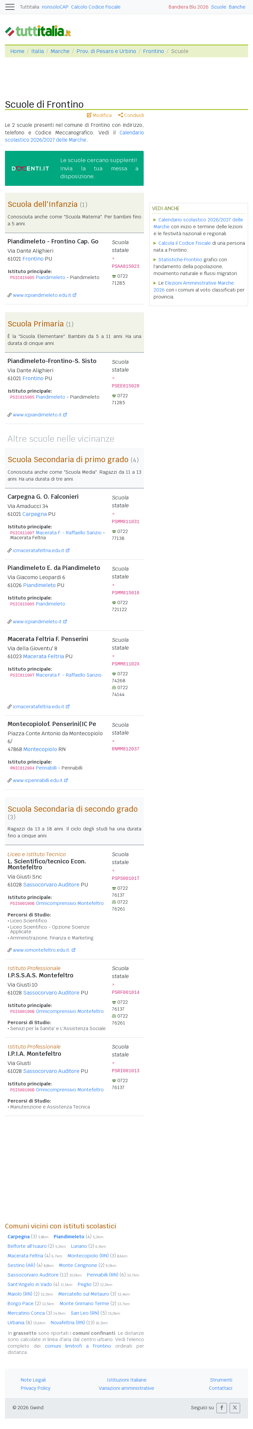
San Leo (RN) (95, 1313)
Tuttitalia (29, 7)
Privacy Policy (35, 1388)
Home (17, 51)
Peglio (95, 1284)
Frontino (153, 51)
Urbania (26, 1323)
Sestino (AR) (31, 1265)
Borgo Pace (31, 1303)
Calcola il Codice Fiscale (184, 243)
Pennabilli (46, 768)
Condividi (131, 115)
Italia (37, 51)
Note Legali (33, 1380)
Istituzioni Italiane (127, 1380)
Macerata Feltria (43, 656)
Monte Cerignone (87, 1265)
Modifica (99, 115)
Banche (237, 7)
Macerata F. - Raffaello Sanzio (68, 533)
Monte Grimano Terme (95, 1303)
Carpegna (34, 514)
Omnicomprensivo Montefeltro (70, 903)
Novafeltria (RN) (79, 1323)
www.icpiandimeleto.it (37, 415)
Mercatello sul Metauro (94, 1294)
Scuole (218, 7)
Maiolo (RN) (30, 1294)
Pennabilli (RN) (113, 1275)
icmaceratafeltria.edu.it (38, 550)
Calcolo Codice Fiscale (96, 7)
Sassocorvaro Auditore (51, 884)
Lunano (88, 1246)
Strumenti (221, 1380)
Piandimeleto (50, 277)
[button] (221, 1408)
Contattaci (220, 1388)
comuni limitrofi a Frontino (78, 1346)
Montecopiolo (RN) (97, 1256)
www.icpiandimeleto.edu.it (42, 295)
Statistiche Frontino (180, 260)
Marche (60, 51)
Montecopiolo (40, 749)
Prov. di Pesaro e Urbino (106, 51)
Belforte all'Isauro (37, 1246)
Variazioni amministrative (126, 1388)
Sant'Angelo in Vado (40, 1284)
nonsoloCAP (55, 7)
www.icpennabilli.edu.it (38, 780)
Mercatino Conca (37, 1313)
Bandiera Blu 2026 (189, 7)
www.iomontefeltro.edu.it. (41, 950)
